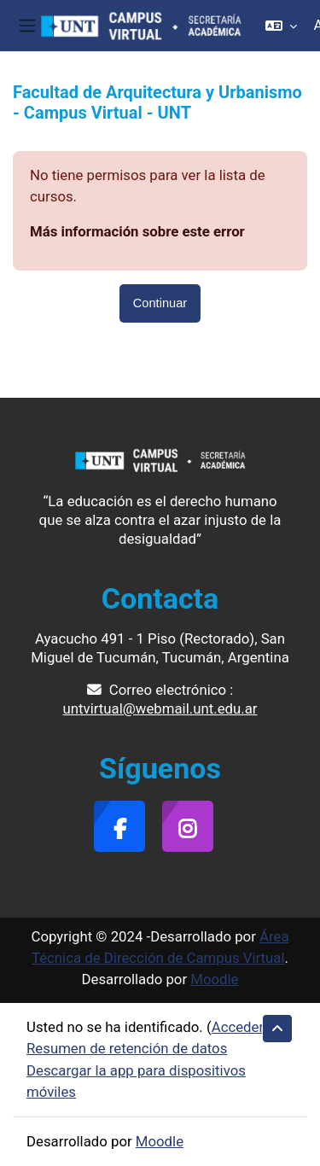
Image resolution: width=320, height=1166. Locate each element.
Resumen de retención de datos (126, 1048)
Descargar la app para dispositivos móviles (136, 1081)
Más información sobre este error (137, 231)
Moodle (214, 979)
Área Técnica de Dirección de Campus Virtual (160, 947)
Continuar (160, 303)
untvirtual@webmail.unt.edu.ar (160, 708)
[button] (281, 25)
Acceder (238, 1026)
